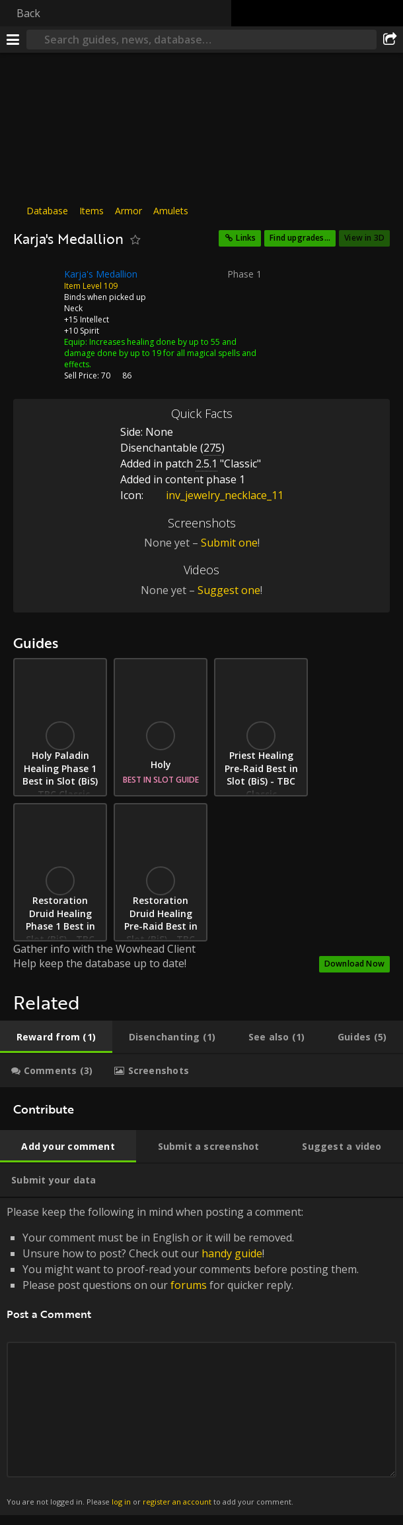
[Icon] (35, 284)
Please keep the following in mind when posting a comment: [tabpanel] (201, 1357)
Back (28, 13)
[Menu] (13, 39)
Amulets (170, 210)
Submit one (229, 542)
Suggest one (229, 590)
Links (246, 237)
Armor (128, 210)
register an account (177, 1502)
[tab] (56, 1037)
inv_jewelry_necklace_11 (214, 495)
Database (47, 210)
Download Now (354, 963)
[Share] (390, 39)
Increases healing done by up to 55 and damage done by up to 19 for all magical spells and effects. (160, 353)
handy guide (232, 1253)
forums (188, 1285)
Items (91, 210)
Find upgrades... (300, 237)
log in (121, 1502)
